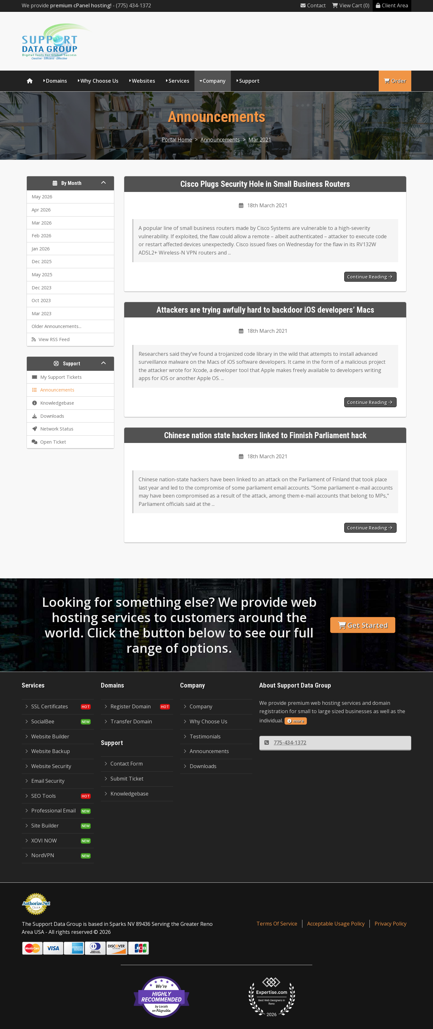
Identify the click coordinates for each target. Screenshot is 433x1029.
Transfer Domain (128, 721)
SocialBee (39, 721)
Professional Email (50, 810)
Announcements (220, 139)
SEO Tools (40, 795)
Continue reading (369, 277)
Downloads (199, 766)
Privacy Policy (390, 923)
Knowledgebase (126, 793)
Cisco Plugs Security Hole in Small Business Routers (265, 184)
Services (179, 80)
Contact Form (123, 763)
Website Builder (47, 736)
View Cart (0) (350, 5)
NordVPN (39, 855)
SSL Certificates (46, 706)
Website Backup (47, 751)
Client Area (392, 5)
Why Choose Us (99, 80)
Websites (143, 80)
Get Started (363, 625)
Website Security (48, 766)
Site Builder (42, 825)
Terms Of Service (276, 923)
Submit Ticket (123, 778)
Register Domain (127, 706)
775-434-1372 (285, 742)
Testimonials (202, 736)
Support (249, 80)
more (295, 721)
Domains (56, 80)
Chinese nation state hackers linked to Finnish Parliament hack (265, 435)
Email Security (45, 780)
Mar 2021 (259, 139)
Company (214, 80)
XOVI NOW (41, 840)
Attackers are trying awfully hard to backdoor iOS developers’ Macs (265, 310)
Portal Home (177, 139)
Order (395, 80)
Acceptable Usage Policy (336, 923)
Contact (313, 5)
